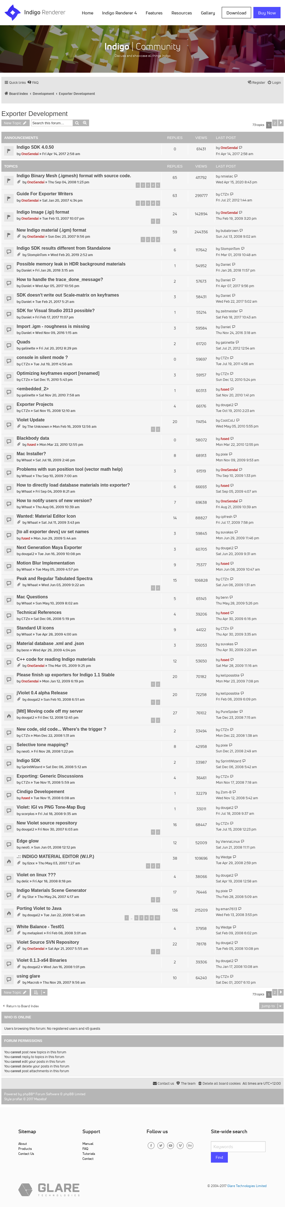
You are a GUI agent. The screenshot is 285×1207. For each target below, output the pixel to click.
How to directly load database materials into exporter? (73, 485)
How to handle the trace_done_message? (60, 279)
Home (87, 13)
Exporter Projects (35, 404)
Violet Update (31, 419)
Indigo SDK (28, 760)
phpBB (28, 1094)
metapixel (35, 933)
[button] (281, 123)
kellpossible (230, 675)
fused (225, 389)
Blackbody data (33, 438)
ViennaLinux (230, 841)
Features (154, 13)
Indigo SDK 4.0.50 (35, 147)
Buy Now (267, 13)
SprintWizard (31, 767)
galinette (28, 348)
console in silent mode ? (42, 357)
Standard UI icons (35, 628)
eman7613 (229, 909)
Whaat (26, 460)
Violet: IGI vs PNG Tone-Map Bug (51, 807)
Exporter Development (34, 113)
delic (25, 881)
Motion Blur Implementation (46, 563)
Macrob (33, 982)
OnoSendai (30, 153)
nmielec (227, 176)
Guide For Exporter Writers (45, 193)
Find (219, 1157)
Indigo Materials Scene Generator (52, 890)
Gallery (208, 13)
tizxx (31, 863)
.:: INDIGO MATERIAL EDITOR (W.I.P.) (55, 856)
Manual (87, 1143)
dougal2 (227, 405)
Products (25, 1148)
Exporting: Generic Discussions (50, 776)
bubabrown (229, 230)
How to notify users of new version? (54, 500)
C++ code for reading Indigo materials (56, 659)
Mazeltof (40, 1099)
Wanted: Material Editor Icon (46, 516)
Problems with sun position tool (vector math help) (70, 469)
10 (157, 918)
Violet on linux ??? (36, 874)
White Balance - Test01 (40, 926)
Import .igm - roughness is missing (53, 326)
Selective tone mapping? (42, 744)
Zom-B (226, 792)
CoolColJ (228, 420)
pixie (224, 454)
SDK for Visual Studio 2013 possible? (56, 310)
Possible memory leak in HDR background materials (71, 264)
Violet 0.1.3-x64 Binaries (42, 960)
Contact (88, 1158)
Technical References (39, 612)
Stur (30, 896)
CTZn (225, 194)
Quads (23, 342)
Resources (181, 13)
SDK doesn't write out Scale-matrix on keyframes (68, 295)
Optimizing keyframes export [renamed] (58, 373)
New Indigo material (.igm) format (51, 230)
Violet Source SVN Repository (48, 942)
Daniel (26, 270)
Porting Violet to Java (39, 908)
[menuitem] (33, 83)
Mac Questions (32, 596)
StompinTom (37, 254)
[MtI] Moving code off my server (50, 711)
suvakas (227, 532)
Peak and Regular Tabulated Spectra (54, 578)
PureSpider (229, 711)
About (22, 1143)
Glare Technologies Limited (247, 1185)
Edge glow (28, 841)
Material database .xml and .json (50, 643)
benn (224, 597)
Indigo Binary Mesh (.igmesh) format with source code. (74, 175)
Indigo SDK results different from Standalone (64, 248)
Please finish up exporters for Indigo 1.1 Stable (66, 674)
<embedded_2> (33, 388)
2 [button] (275, 122)
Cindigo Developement (40, 791)
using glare (28, 976)
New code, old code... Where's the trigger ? (61, 729)
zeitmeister (229, 311)
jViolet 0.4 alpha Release (42, 692)
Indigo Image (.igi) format (43, 212)
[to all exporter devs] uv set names (53, 531)
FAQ (85, 1148)
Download (236, 13)
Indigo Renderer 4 (119, 13)
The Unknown (38, 426)
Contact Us (26, 1153)
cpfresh (226, 516)
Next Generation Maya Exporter (49, 547)
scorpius (27, 813)
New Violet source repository (47, 823)
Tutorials (88, 1153)
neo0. (25, 751)
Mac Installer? (31, 453)
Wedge (226, 857)
